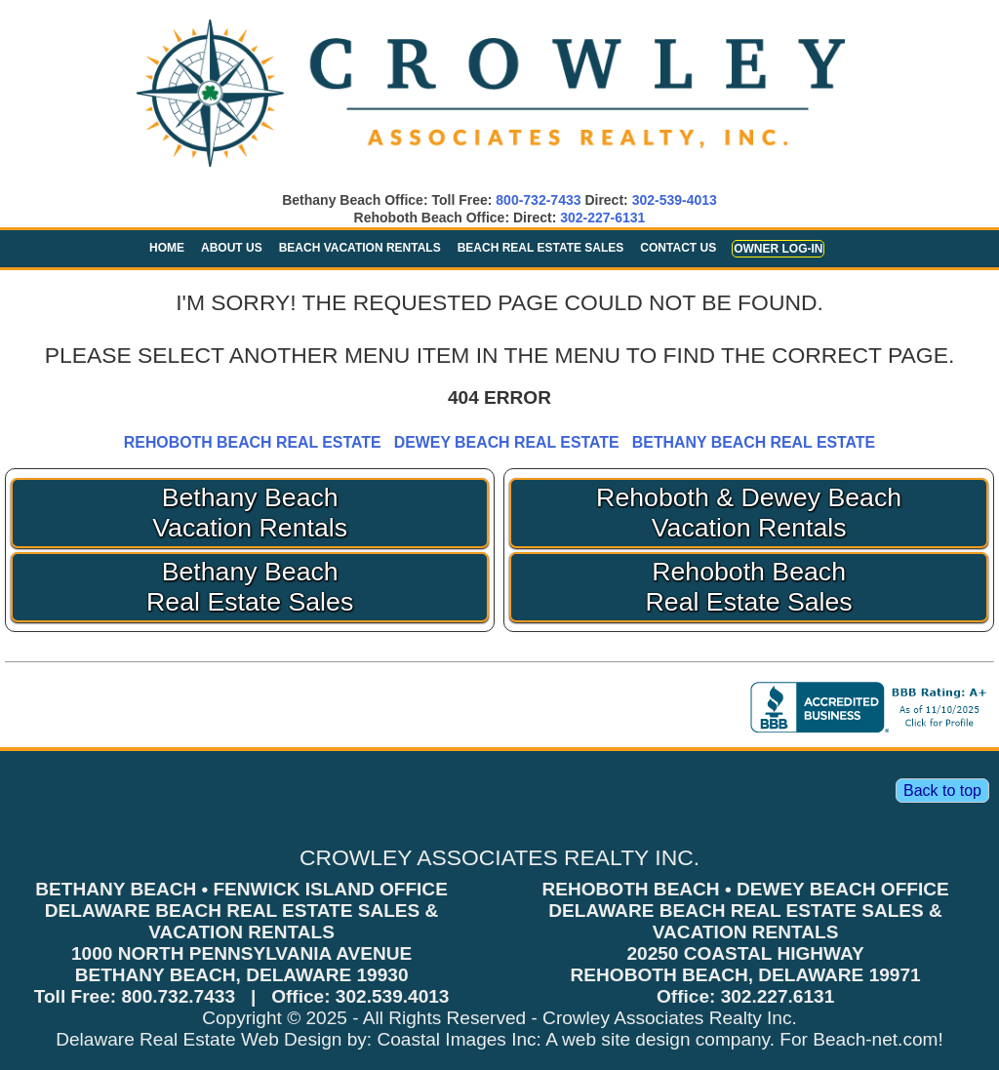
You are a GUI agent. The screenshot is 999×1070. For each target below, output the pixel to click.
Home (166, 248)
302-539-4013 (674, 200)
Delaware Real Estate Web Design (198, 1039)
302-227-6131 (602, 217)
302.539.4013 (393, 996)
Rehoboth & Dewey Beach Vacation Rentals (748, 512)
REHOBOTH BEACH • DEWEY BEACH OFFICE (744, 889)
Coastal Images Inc (456, 1039)
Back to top (942, 790)
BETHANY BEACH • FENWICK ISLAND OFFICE (241, 889)
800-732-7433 (538, 200)
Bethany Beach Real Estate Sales (249, 586)
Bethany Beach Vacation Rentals (249, 512)
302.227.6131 (778, 996)
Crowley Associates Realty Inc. (669, 1018)
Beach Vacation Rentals (360, 248)
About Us (231, 248)
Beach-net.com (875, 1039)
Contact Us (678, 248)
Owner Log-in (778, 249)
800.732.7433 (178, 996)
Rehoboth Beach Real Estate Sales (749, 586)
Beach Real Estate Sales (541, 248)
